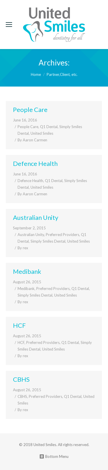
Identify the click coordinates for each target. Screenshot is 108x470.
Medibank (27, 271)
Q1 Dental (49, 126)
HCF (19, 325)
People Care (30, 109)
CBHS (21, 379)
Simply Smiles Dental (48, 241)
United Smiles (42, 133)
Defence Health (35, 163)
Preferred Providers (62, 234)
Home (36, 74)
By (32, 140)
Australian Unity (35, 217)
